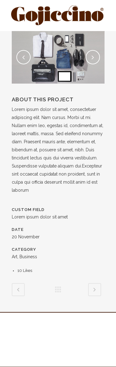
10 (24, 270)
